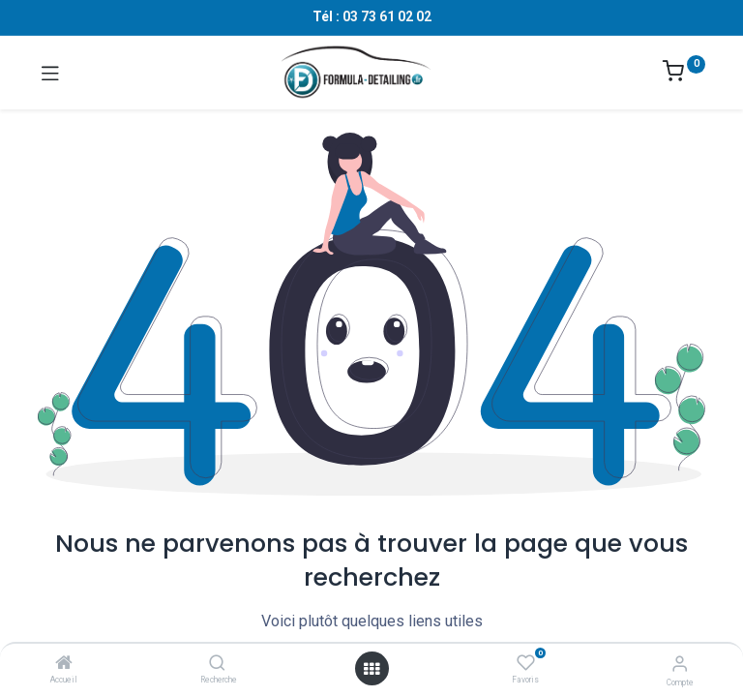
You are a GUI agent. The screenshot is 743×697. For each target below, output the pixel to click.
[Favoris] (526, 663)
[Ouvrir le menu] (371, 669)
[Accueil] (64, 664)
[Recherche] (217, 664)
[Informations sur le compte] (679, 663)
